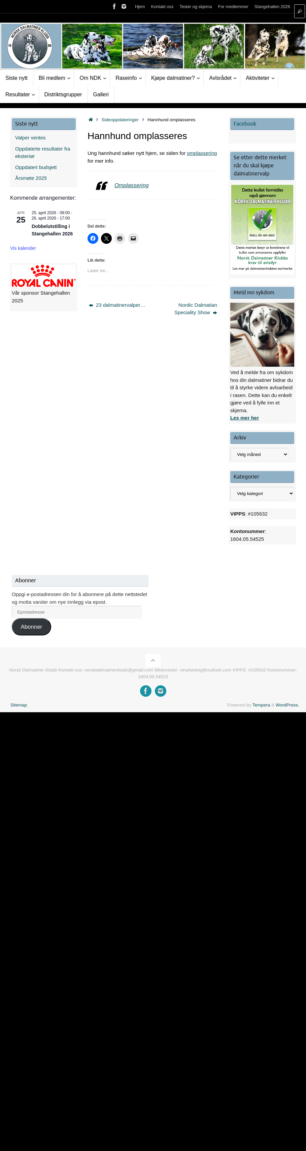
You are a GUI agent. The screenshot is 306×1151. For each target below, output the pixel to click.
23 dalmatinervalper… (117, 305)
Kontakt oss (162, 6)
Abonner (31, 627)
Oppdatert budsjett (36, 167)
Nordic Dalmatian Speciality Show (195, 309)
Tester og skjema (195, 6)
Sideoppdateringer (120, 119)
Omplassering (131, 185)
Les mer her (244, 418)
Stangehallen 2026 (272, 6)
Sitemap (18, 705)
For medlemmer (233, 6)
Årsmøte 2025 (31, 178)
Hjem (140, 6)
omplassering (202, 153)
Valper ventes (30, 137)
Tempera (261, 705)
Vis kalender (23, 248)
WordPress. (287, 705)
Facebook (245, 124)
